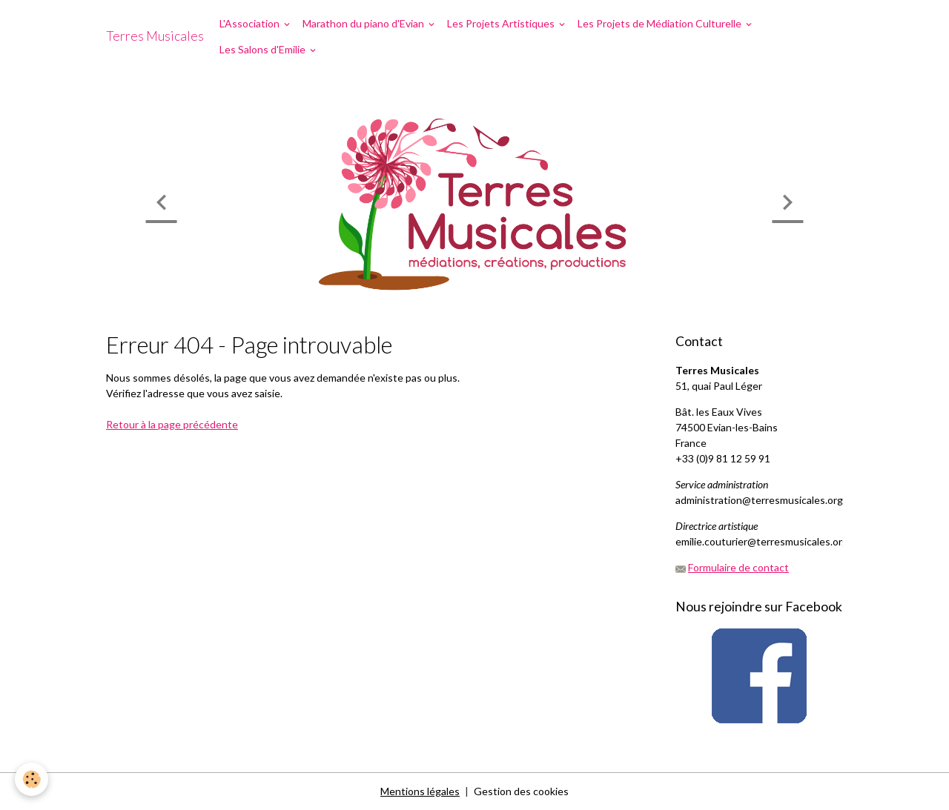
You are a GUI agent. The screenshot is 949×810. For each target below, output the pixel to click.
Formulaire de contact (738, 567)
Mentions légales (420, 791)
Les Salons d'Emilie (263, 49)
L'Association (250, 23)
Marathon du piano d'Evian (364, 23)
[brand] (155, 36)
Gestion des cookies (521, 791)
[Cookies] (31, 779)
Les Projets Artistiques (502, 23)
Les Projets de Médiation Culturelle (661, 23)
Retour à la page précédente (172, 424)
